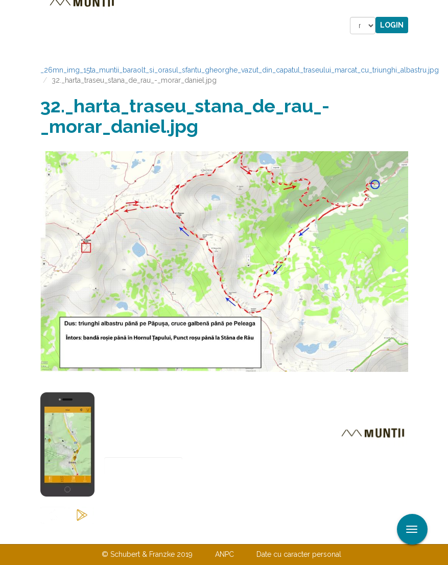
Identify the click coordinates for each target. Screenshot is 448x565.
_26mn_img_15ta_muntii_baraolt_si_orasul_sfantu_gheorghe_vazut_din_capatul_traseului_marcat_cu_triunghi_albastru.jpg (239, 70)
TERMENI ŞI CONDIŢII (284, 533)
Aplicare (440, 9)
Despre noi (209, 533)
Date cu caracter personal (298, 554)
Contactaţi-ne (146, 533)
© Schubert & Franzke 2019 (147, 554)
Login (392, 25)
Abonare (137, 491)
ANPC (224, 554)
